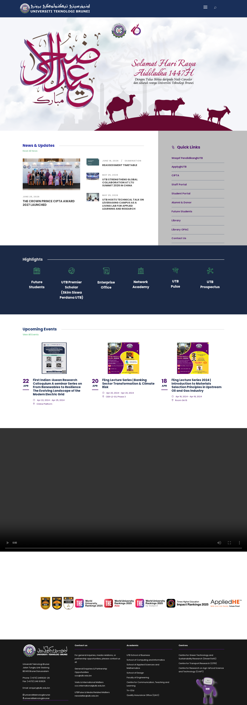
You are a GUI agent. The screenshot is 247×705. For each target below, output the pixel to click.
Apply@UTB (179, 167)
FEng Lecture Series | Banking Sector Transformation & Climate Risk (128, 383)
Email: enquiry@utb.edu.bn (36, 687)
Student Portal (181, 193)
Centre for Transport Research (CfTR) (198, 663)
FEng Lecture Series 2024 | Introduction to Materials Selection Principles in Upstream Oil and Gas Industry (196, 385)
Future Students (182, 211)
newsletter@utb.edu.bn (87, 695)
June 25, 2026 (31, 196)
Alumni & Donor (182, 202)
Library (176, 220)
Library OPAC (180, 229)
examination (133, 160)
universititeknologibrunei (36, 694)
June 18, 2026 (110, 160)
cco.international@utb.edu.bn (90, 685)
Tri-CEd (130, 690)
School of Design (135, 672)
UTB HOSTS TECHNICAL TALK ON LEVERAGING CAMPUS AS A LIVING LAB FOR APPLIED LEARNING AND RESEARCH (123, 204)
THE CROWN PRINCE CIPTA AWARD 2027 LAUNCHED (49, 203)
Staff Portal (179, 184)
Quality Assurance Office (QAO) (143, 695)
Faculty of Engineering (138, 677)
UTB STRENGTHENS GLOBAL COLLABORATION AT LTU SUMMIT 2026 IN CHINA (120, 182)
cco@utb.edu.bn (83, 675)
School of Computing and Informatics (146, 659)
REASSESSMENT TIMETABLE (119, 165)
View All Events (31, 334)
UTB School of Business (138, 655)
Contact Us (179, 238)
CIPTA (175, 175)
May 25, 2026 (110, 174)
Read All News (30, 150)
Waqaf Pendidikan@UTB (187, 158)
